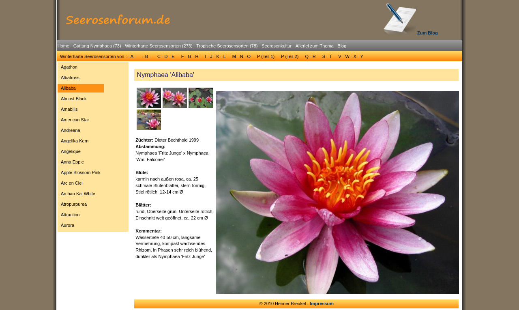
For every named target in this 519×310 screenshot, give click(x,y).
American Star (75, 119)
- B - (146, 56)
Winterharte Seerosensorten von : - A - (98, 56)
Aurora (67, 225)
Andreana (70, 130)
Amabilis (69, 109)
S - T (327, 56)
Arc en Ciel (72, 183)
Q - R (310, 56)
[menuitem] (63, 46)
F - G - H (190, 56)
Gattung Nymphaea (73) (97, 45)
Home (63, 45)
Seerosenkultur (277, 45)
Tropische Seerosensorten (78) (226, 45)
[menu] (81, 147)
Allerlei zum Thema (315, 45)
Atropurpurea (74, 204)
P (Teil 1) (266, 56)
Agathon (69, 67)
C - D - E (166, 56)
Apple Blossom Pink (81, 172)
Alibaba (68, 88)
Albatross (70, 77)
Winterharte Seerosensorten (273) (158, 45)
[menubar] (202, 47)
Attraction (70, 214)
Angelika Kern (75, 140)
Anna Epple (72, 161)
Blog (341, 45)
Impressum (322, 303)
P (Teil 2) (289, 56)
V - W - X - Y (350, 56)
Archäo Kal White (78, 193)
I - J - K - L (215, 56)
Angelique (71, 151)
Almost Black (74, 98)
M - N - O (241, 56)
